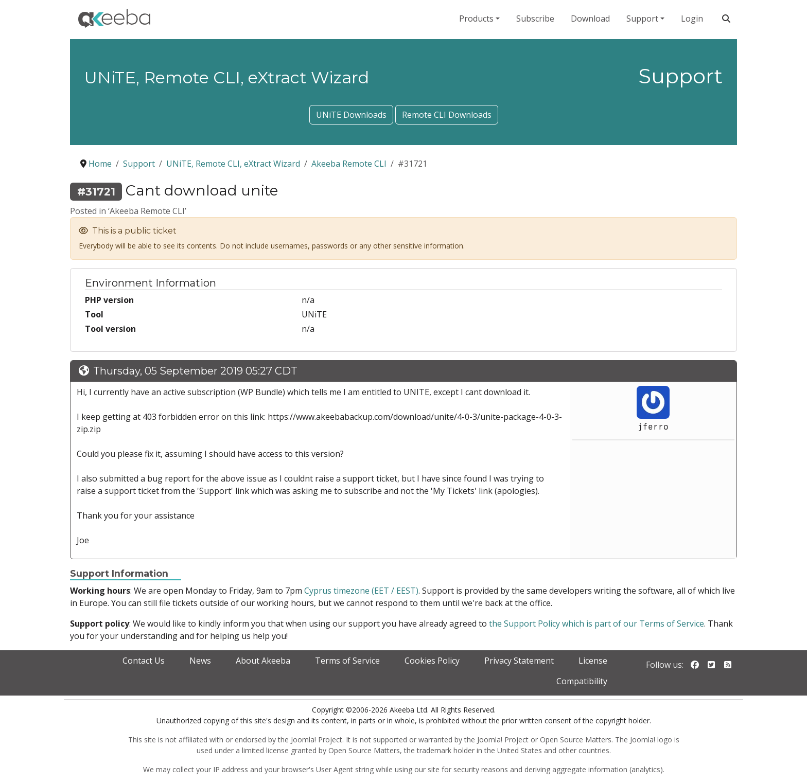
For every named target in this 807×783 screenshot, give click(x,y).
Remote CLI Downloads (447, 114)
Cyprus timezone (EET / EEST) (361, 590)
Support (642, 18)
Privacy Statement (519, 660)
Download (590, 18)
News (200, 660)
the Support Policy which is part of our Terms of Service (596, 623)
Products (476, 18)
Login (692, 18)
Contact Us (143, 660)
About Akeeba (263, 660)
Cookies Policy (432, 660)
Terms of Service (347, 660)
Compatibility (581, 681)
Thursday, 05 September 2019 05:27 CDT (195, 371)
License (592, 660)
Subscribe (535, 18)
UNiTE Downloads (351, 114)
